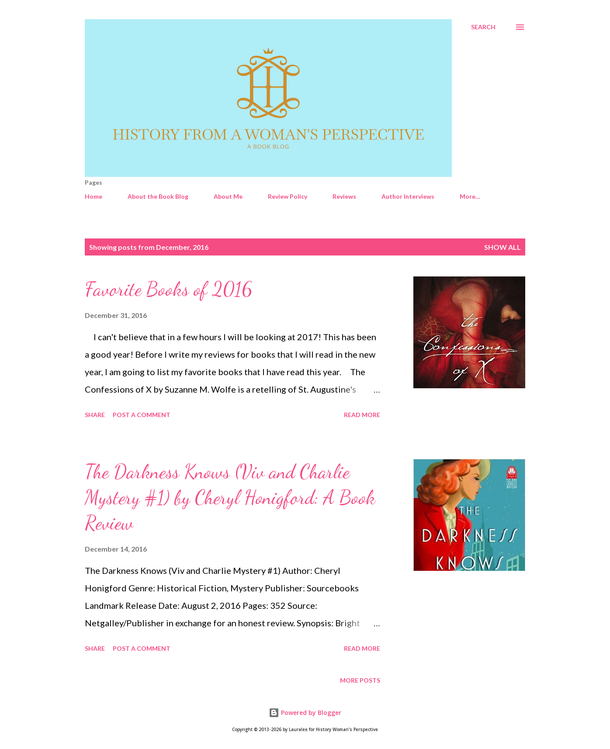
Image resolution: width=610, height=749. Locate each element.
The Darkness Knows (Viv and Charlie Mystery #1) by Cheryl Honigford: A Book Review (230, 497)
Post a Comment (141, 414)
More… (470, 196)
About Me (228, 196)
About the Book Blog (158, 196)
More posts (360, 680)
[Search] (483, 27)
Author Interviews (407, 196)
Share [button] (95, 414)
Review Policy (287, 196)
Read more (362, 414)
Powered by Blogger (305, 712)
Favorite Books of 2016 (169, 289)
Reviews (344, 196)
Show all (502, 247)
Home (93, 196)
